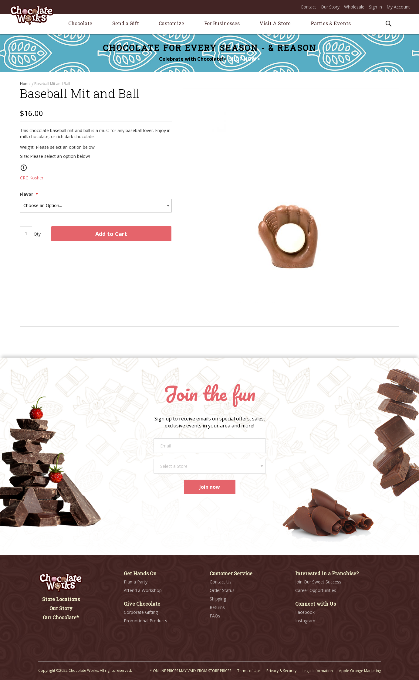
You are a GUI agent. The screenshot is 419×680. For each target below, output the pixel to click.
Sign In (375, 7)
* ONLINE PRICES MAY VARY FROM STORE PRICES (190, 671)
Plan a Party (135, 582)
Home (26, 83)
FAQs (215, 616)
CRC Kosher (31, 182)
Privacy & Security (281, 671)
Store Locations (61, 599)
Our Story (330, 7)
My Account (398, 7)
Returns (217, 607)
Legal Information (317, 671)
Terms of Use (248, 671)
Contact (308, 7)
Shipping (218, 599)
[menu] (209, 24)
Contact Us (220, 582)
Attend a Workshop (143, 590)
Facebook (305, 612)
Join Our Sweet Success (318, 582)
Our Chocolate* (61, 617)
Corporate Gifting (141, 612)
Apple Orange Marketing (360, 671)
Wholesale (354, 7)
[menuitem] (80, 23)
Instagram (305, 621)
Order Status (222, 590)
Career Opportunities (315, 590)
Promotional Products (145, 621)
